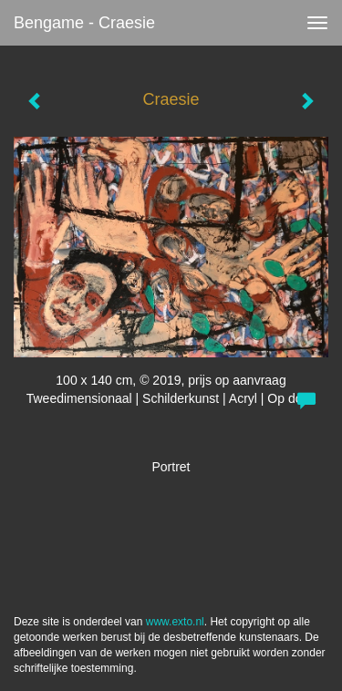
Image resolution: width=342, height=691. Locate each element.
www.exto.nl (175, 621)
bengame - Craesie (84, 23)
